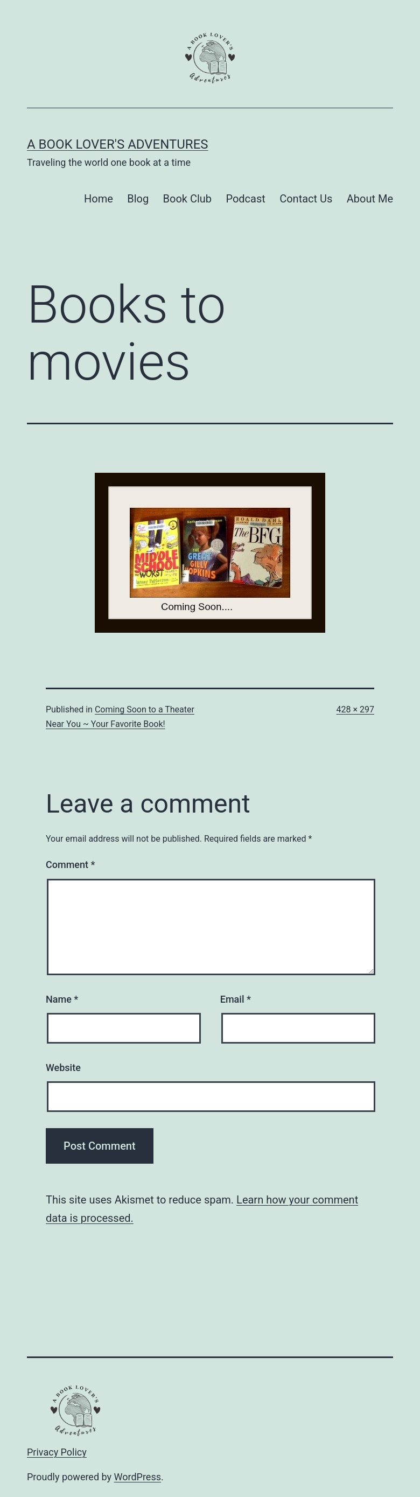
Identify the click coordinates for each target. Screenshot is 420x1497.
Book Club (187, 198)
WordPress (137, 1476)
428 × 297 (355, 709)
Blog (138, 198)
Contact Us (305, 198)
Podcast (245, 198)
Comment (70, 864)
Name (62, 999)
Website (63, 1067)
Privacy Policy (57, 1452)
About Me (370, 198)
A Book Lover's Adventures (117, 144)
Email (235, 999)
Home (98, 198)
